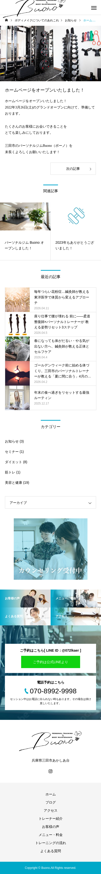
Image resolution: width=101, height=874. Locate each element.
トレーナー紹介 (51, 818)
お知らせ (12, 441)
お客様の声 (50, 827)
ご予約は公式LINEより (50, 662)
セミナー (12, 452)
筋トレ (10, 472)
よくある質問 (50, 851)
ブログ (50, 802)
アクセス (51, 810)
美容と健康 (13, 482)
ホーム (50, 794)
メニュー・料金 (51, 835)
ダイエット (13, 462)
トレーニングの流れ (50, 843)
